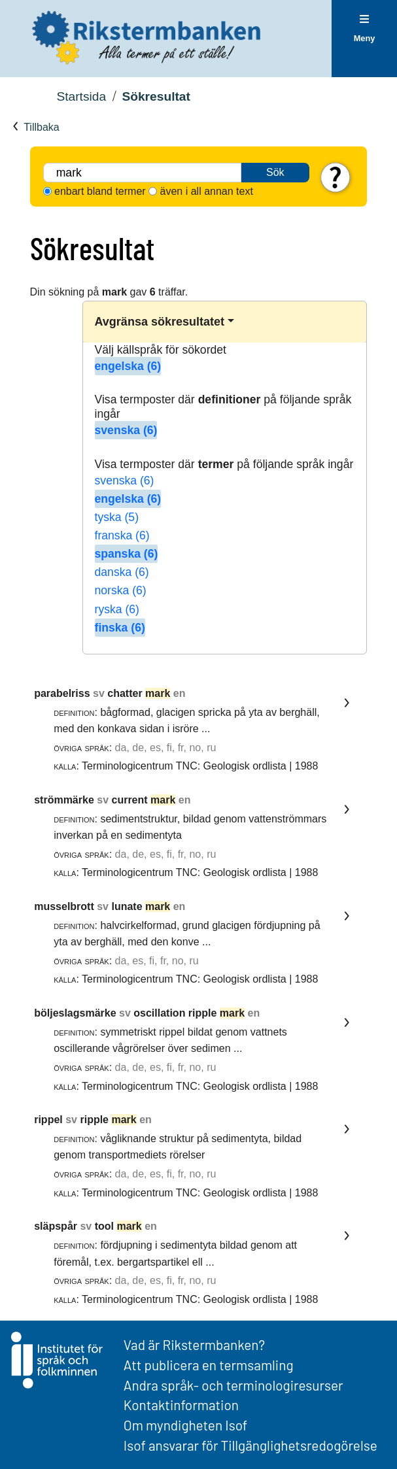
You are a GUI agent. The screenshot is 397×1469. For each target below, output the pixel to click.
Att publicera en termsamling (209, 1365)
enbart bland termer (100, 191)
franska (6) (122, 535)
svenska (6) (126, 430)
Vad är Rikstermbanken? (194, 1344)
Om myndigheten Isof (185, 1425)
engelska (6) (128, 366)
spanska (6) (126, 553)
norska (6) (121, 590)
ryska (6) (117, 609)
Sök (275, 172)
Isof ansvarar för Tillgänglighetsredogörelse (250, 1445)
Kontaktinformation (181, 1404)
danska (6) (122, 572)
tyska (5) (117, 517)
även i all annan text (206, 191)
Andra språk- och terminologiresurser (233, 1385)
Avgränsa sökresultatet (159, 321)
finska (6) (120, 627)
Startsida (81, 96)
